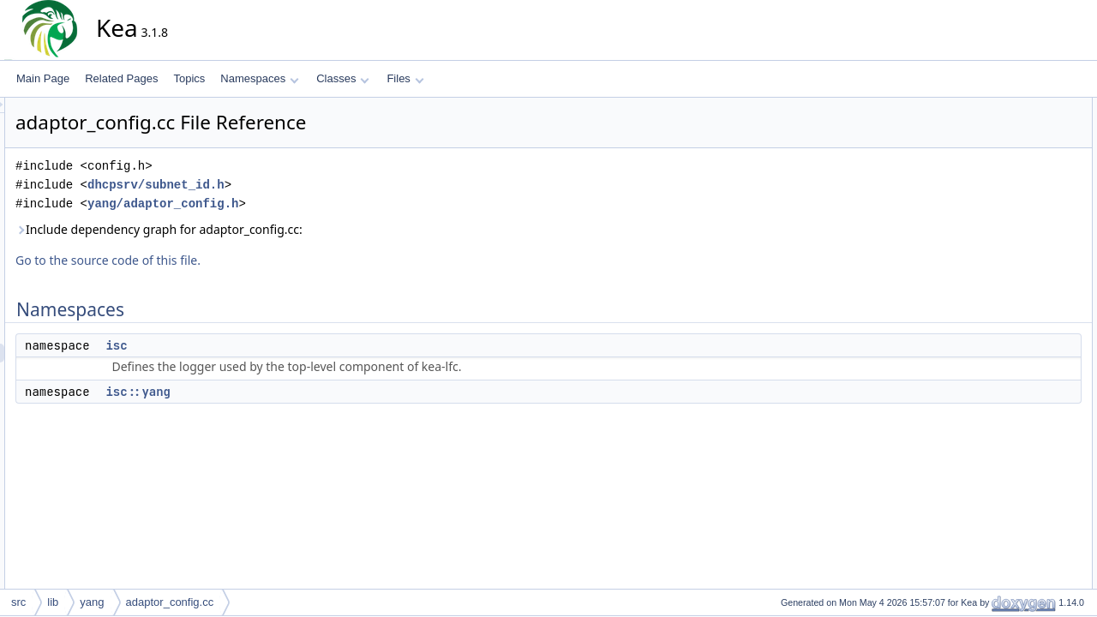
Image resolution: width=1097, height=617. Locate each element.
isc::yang (292, 391)
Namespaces (259, 78)
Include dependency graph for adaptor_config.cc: (313, 229)
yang (92, 602)
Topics (189, 78)
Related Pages (121, 78)
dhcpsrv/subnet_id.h (310, 185)
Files (405, 78)
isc (270, 345)
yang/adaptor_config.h (317, 203)
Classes (342, 78)
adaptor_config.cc (170, 602)
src (18, 602)
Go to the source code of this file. (262, 260)
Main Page (42, 78)
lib (52, 602)
